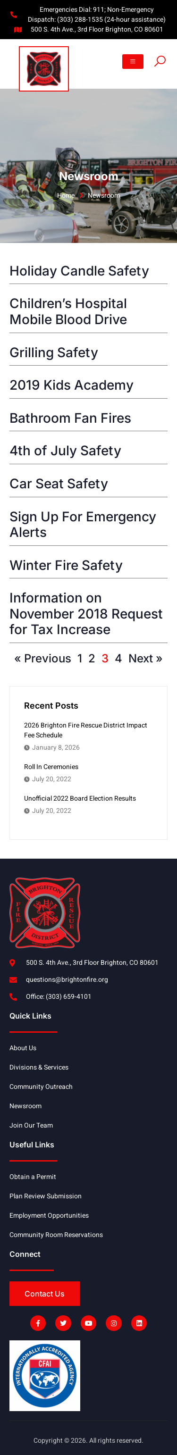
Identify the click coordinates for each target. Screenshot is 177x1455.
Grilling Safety (53, 352)
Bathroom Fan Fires (70, 418)
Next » (145, 658)
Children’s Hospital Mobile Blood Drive (68, 311)
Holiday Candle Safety (79, 271)
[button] (132, 61)
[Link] (160, 63)
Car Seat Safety (58, 484)
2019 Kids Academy (71, 385)
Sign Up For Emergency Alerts (82, 525)
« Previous (42, 658)
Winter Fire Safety (66, 565)
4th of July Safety (65, 451)
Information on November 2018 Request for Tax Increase (86, 613)
